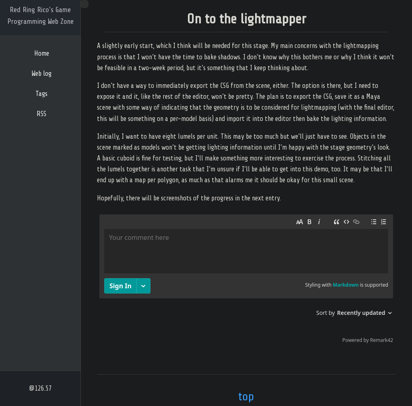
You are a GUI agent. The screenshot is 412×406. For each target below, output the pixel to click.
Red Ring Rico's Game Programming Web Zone (40, 15)
